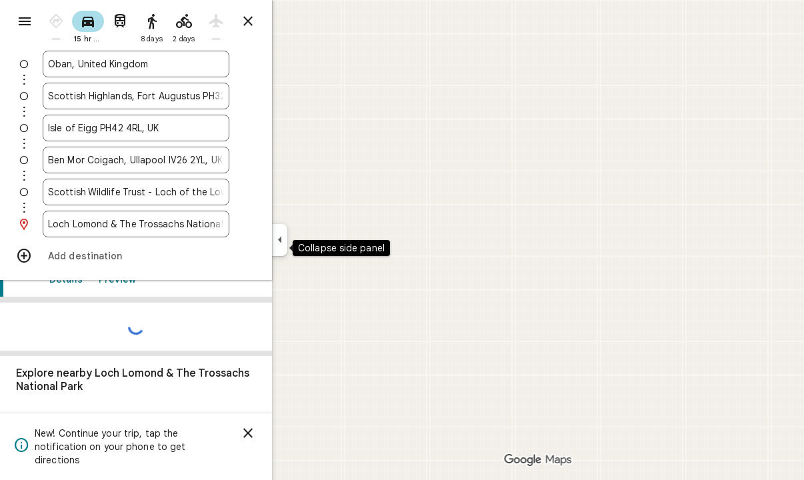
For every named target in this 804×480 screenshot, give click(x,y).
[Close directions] (296, 21)
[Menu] (24, 23)
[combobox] (184, 64)
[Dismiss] (296, 433)
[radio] (104, 25)
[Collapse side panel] (327, 240)
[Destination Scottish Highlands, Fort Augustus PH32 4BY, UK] (184, 96)
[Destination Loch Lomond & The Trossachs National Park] (184, 224)
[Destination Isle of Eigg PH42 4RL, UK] (184, 128)
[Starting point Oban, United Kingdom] (184, 64)
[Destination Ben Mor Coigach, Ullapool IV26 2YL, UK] (184, 160)
